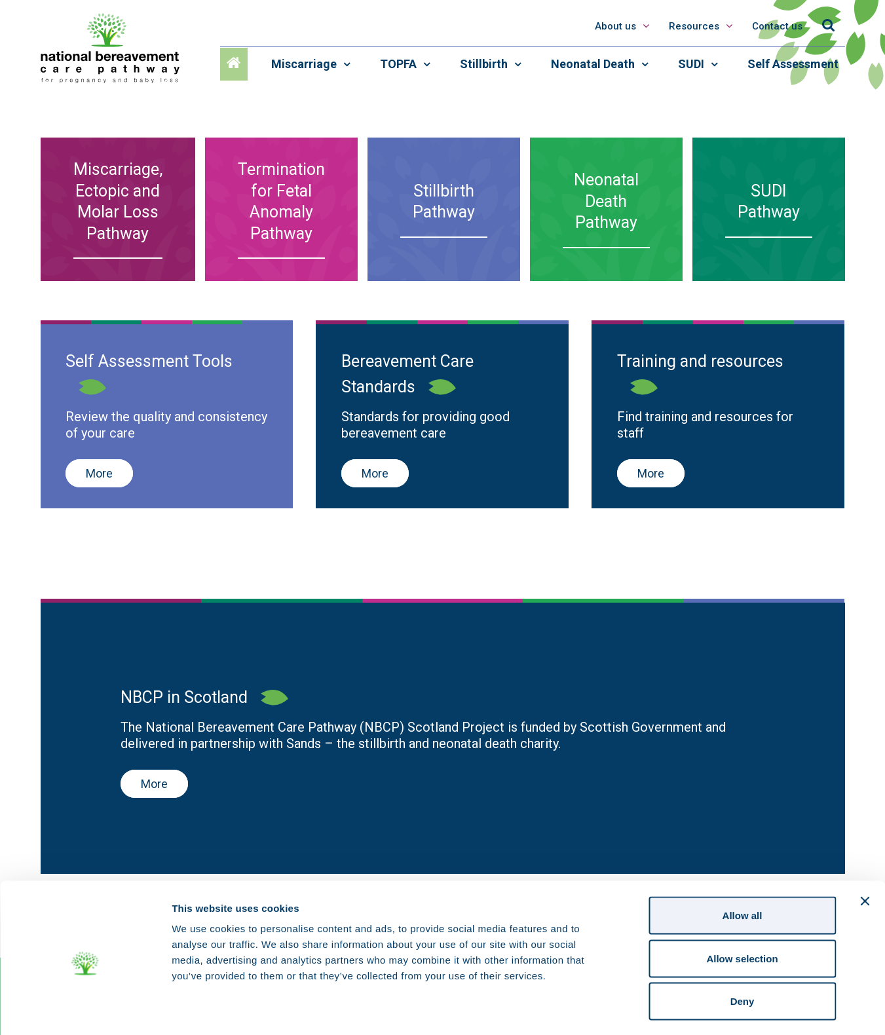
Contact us (777, 26)
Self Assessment (792, 64)
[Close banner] (864, 849)
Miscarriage (305, 64)
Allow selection (742, 906)
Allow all (743, 863)
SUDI (692, 64)
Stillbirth (485, 64)
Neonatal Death (594, 64)
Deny (742, 948)
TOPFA (399, 64)
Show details (687, 1009)
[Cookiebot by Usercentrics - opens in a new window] (85, 1009)
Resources (695, 26)
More (99, 473)
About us (615, 26)
